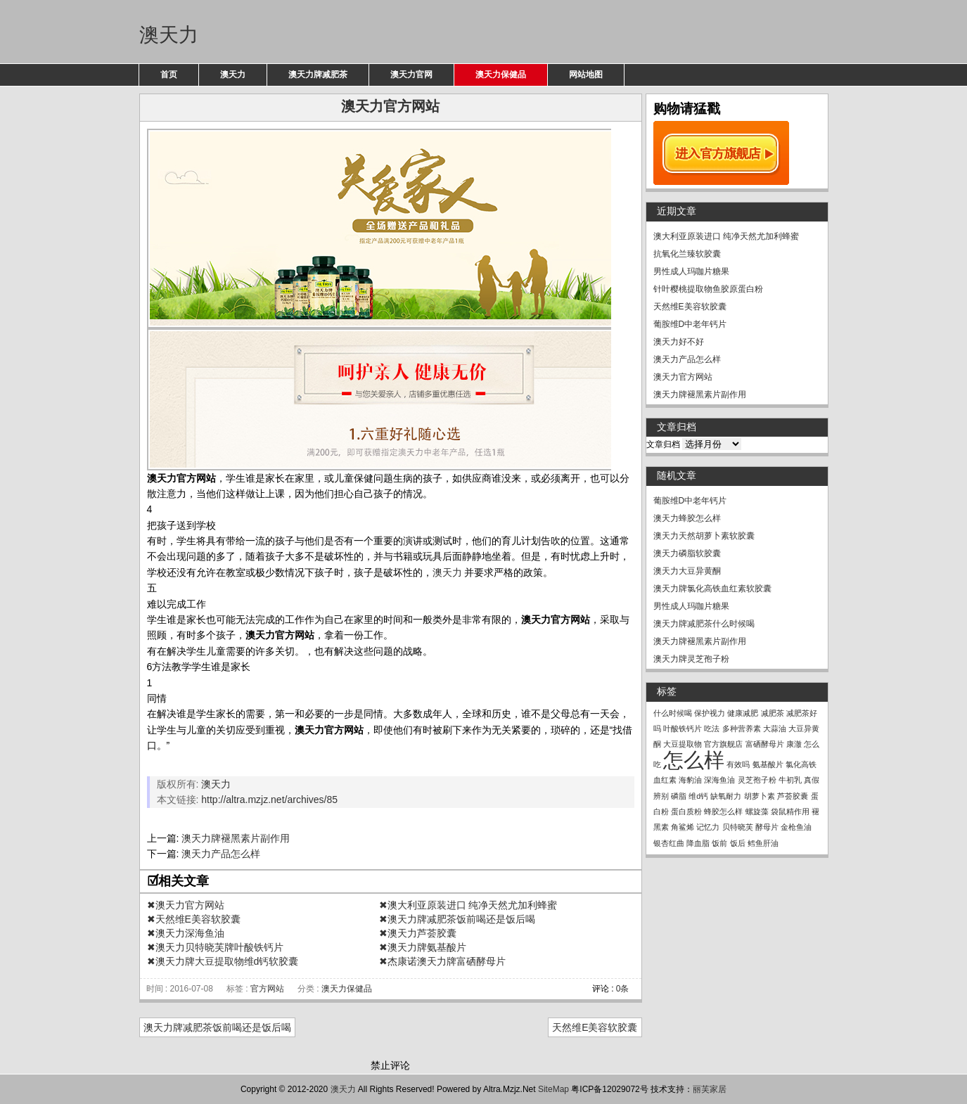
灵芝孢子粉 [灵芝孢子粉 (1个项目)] (757, 780)
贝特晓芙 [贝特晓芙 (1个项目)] (737, 827)
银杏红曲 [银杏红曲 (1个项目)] (668, 843)
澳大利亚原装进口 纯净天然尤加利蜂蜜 (726, 236)
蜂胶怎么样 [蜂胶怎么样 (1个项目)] (723, 811)
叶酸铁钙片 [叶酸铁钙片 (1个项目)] (682, 728)
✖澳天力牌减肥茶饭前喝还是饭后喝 (457, 919)
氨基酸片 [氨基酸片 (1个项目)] (768, 764)
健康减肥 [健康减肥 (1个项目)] (742, 713)
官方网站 (267, 989)
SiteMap (553, 1089)
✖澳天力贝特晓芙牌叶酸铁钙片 (215, 947)
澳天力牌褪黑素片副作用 (235, 838)
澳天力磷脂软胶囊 (687, 553)
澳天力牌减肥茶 (317, 74)
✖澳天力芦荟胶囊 (417, 933)
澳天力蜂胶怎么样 (687, 518)
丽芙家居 (709, 1089)
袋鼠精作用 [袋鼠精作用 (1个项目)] (790, 811)
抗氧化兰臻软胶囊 (687, 254)
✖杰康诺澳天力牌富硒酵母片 (442, 961)
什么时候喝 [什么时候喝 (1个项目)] (672, 713)
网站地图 (586, 74)
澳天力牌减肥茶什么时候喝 (704, 624)
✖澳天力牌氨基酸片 (422, 947)
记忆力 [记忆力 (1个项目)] (707, 827)
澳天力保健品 (500, 74)
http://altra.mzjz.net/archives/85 (269, 799)
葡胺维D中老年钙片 (690, 324)
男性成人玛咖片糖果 (691, 271)
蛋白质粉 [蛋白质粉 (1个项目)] (686, 811)
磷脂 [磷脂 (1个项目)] (678, 796)
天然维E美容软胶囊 (594, 1027)
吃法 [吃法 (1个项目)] (711, 728)
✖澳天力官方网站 (185, 905)
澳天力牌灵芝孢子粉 (691, 659)
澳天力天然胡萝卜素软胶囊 (704, 536)
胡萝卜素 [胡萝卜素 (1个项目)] (759, 796)
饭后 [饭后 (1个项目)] (737, 843)
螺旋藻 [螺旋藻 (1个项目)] (757, 811)
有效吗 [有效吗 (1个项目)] (738, 764)
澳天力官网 (411, 74)
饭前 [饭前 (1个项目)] (719, 843)
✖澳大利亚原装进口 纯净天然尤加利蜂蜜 (468, 905)
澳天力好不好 (678, 342)
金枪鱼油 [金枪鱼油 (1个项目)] (796, 827)
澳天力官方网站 (682, 377)
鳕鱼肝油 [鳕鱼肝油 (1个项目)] (763, 843)
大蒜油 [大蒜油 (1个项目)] (774, 728)
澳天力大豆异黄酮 (687, 571)
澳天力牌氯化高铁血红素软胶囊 (712, 588)
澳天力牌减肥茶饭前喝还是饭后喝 (217, 1027)
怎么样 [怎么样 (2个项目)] (693, 759)
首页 (168, 74)
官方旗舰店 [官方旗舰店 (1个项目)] (723, 744)
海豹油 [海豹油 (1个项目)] (690, 780)
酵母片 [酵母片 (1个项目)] (767, 827)
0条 (622, 989)
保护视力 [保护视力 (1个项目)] (709, 713)
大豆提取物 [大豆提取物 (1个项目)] (682, 744)
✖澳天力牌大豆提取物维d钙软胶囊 (223, 961)
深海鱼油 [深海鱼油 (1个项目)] (719, 780)
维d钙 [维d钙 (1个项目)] (698, 796)
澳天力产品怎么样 (220, 853)
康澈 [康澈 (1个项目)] (794, 744)
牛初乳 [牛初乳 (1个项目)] (790, 780)
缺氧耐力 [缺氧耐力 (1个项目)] (725, 796)
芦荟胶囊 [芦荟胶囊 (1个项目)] (792, 796)
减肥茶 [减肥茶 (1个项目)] (772, 713)
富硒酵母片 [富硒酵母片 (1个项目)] (764, 744)
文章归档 (663, 444)
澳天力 (168, 35)
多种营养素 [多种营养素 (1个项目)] (741, 728)
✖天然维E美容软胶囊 (194, 919)
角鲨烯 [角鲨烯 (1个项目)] (682, 827)
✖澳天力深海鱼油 (185, 933)
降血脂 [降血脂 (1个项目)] (698, 843)
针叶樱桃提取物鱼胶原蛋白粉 (708, 289)
